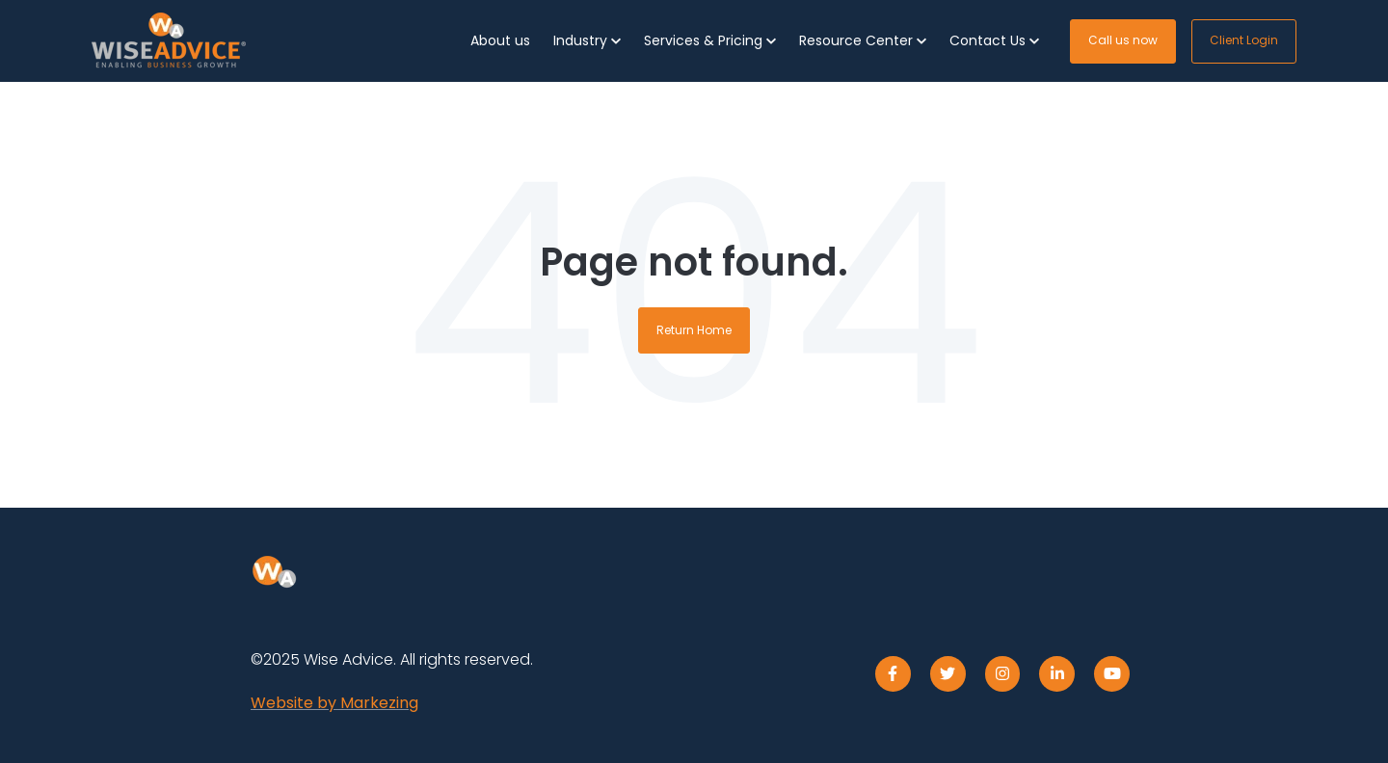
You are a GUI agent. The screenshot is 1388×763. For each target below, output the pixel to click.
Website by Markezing (334, 703)
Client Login (1244, 40)
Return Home (694, 330)
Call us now (1123, 40)
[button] (587, 41)
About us (500, 40)
